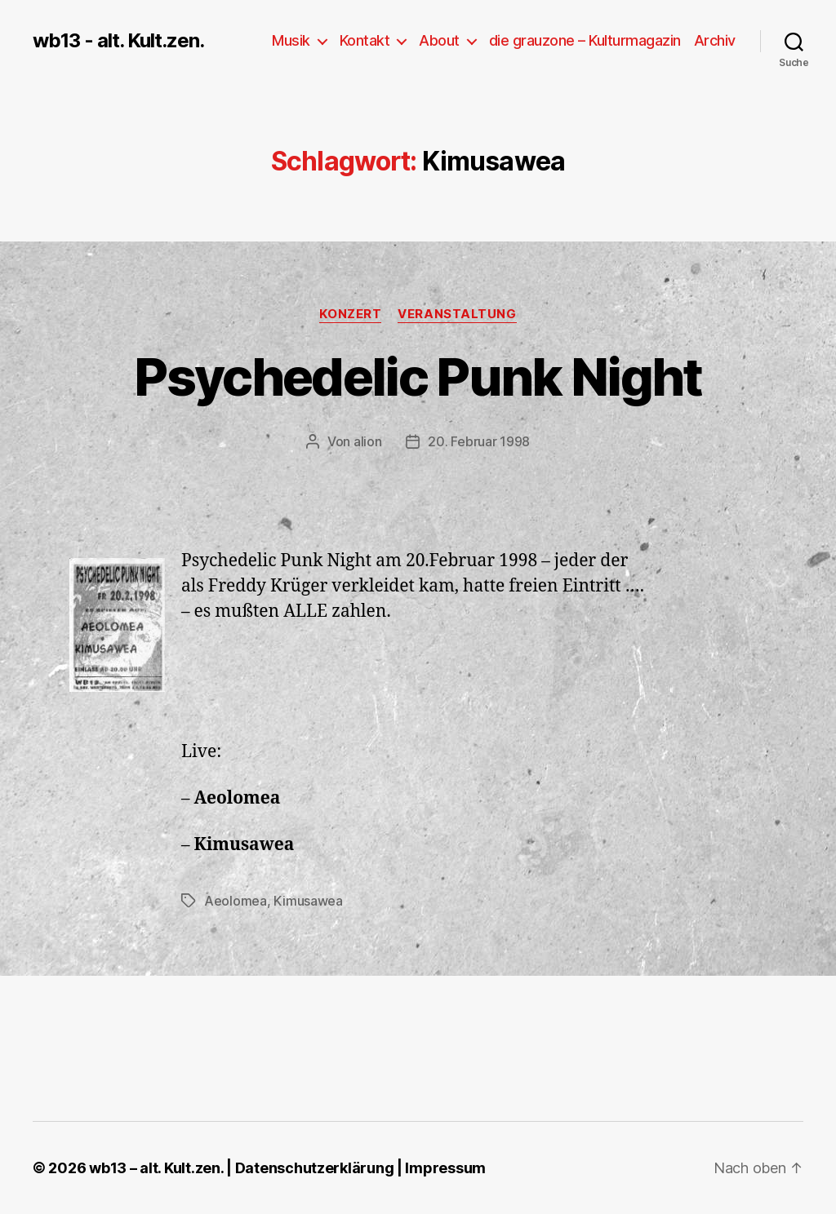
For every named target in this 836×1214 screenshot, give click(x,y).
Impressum (445, 1167)
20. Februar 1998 (479, 441)
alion (368, 441)
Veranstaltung (457, 314)
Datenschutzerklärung (314, 1167)
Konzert (350, 314)
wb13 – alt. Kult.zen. (156, 1167)
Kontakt (365, 40)
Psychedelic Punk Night (417, 376)
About (439, 40)
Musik (291, 40)
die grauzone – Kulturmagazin (585, 40)
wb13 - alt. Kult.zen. (118, 41)
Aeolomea (235, 901)
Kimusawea (308, 901)
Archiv (715, 40)
